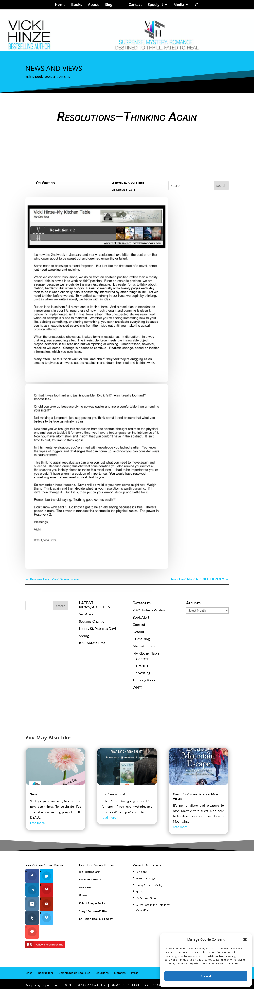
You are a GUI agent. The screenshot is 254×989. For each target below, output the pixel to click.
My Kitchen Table (146, 653)
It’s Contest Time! (93, 643)
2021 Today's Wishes (149, 610)
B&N (82, 887)
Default (138, 631)
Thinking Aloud (144, 680)
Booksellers (45, 971)
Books (78, 5)
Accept (206, 976)
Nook (90, 887)
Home (62, 5)
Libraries (120, 971)
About (95, 5)
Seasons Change (91, 621)
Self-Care (86, 614)
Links (28, 971)
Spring (84, 636)
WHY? (137, 687)
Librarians (102, 971)
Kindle (97, 879)
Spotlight (153, 5)
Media (177, 5)
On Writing (45, 182)
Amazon (84, 879)
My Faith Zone (144, 646)
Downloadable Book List (74, 971)
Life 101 (142, 666)
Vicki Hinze (136, 183)
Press (134, 971)
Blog (110, 5)
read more (37, 823)
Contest (139, 624)
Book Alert (141, 617)
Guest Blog (141, 638)
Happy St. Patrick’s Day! (97, 628)
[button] (245, 939)
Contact (133, 5)
